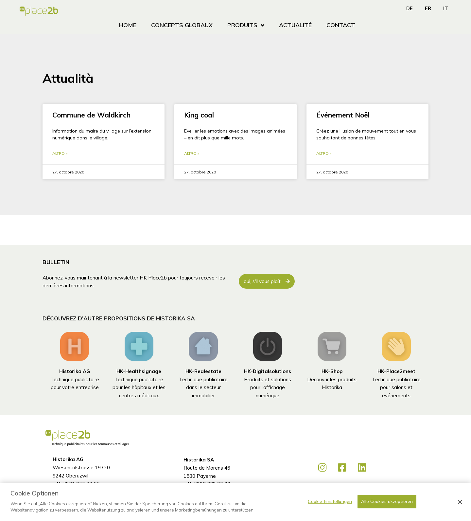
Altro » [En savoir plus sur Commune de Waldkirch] (59, 153)
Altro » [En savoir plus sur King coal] (191, 153)
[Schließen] (460, 502)
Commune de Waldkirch (91, 115)
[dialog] (235, 502)
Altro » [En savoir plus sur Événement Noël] (323, 153)
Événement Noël (343, 115)
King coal (199, 115)
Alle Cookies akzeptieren (387, 501)
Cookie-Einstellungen (330, 501)
